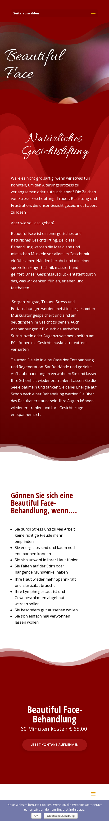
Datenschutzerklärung (61, 815)
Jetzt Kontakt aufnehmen (54, 744)
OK (36, 815)
